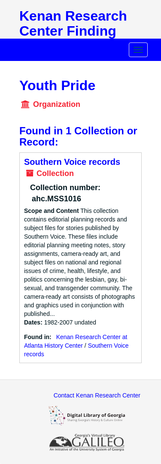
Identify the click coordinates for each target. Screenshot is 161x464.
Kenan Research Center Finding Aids (73, 31)
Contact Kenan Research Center (97, 395)
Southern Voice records (72, 162)
